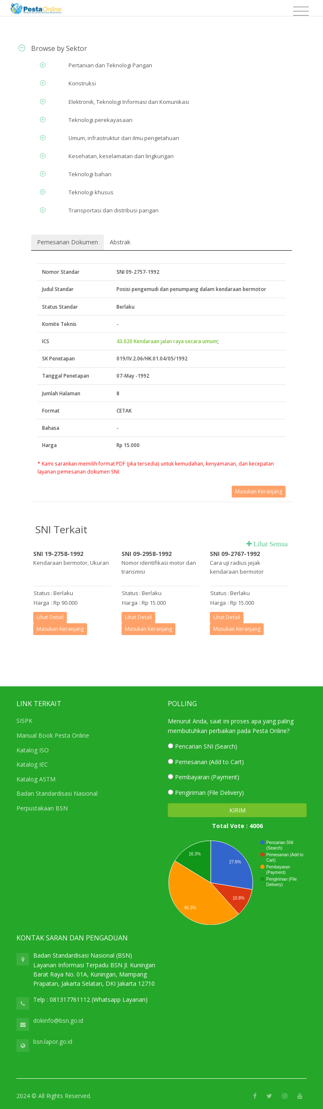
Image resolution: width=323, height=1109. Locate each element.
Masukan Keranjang (258, 491)
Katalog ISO (32, 750)
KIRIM (237, 810)
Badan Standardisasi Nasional (57, 793)
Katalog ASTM (36, 779)
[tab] (161, 48)
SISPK (24, 721)
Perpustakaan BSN (42, 808)
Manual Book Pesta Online (52, 735)
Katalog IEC (32, 764)
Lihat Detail (50, 617)
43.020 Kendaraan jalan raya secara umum (166, 341)
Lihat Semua (270, 543)
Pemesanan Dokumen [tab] (67, 242)
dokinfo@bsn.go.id (58, 1020)
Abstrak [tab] (120, 242)
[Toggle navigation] (301, 11)
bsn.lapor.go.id (52, 1041)
